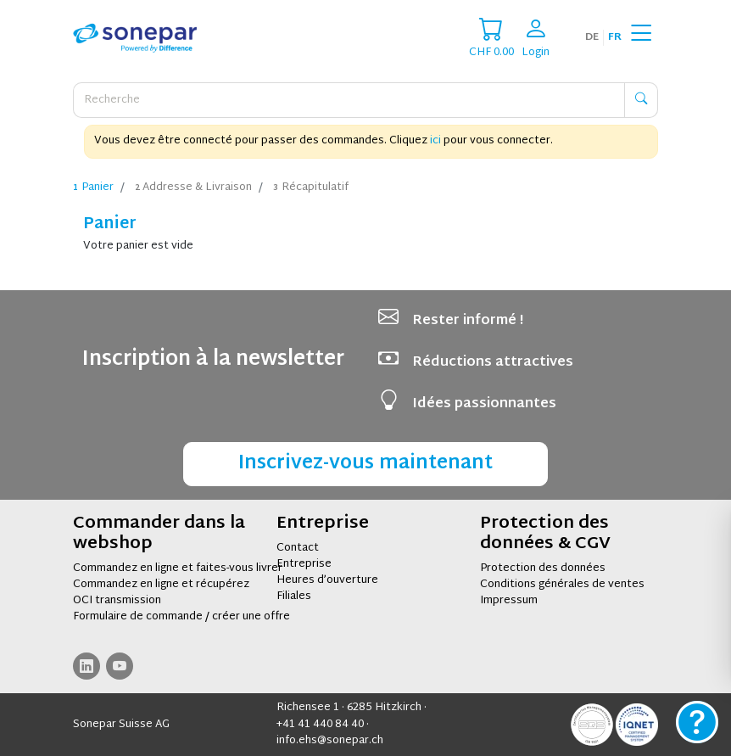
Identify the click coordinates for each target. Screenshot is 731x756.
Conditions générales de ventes (562, 584)
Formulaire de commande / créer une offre (181, 617)
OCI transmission (117, 601)
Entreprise (304, 564)
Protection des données (542, 568)
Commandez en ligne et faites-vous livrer (177, 568)
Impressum (509, 601)
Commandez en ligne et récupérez (161, 584)
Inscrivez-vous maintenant (365, 463)
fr (615, 37)
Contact (297, 548)
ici (435, 141)
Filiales (293, 596)
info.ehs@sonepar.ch (329, 741)
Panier (93, 188)
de (592, 37)
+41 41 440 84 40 (320, 724)
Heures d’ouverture (327, 580)
